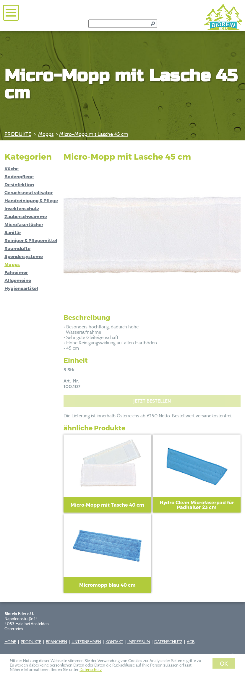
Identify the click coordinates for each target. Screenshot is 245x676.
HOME (10, 641)
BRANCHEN (56, 641)
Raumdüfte (17, 248)
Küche (11, 168)
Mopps (45, 134)
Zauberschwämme (25, 216)
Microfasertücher (23, 224)
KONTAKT (114, 641)
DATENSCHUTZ (168, 641)
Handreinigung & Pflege (31, 200)
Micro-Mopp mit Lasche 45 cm (93, 134)
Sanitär (12, 232)
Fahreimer (16, 272)
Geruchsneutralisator (28, 192)
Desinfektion (19, 184)
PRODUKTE (17, 134)
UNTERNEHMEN (86, 641)
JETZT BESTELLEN (152, 401)
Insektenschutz (21, 208)
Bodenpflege (19, 176)
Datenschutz (90, 669)
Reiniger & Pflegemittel (30, 240)
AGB (190, 641)
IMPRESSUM (138, 641)
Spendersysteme (23, 256)
